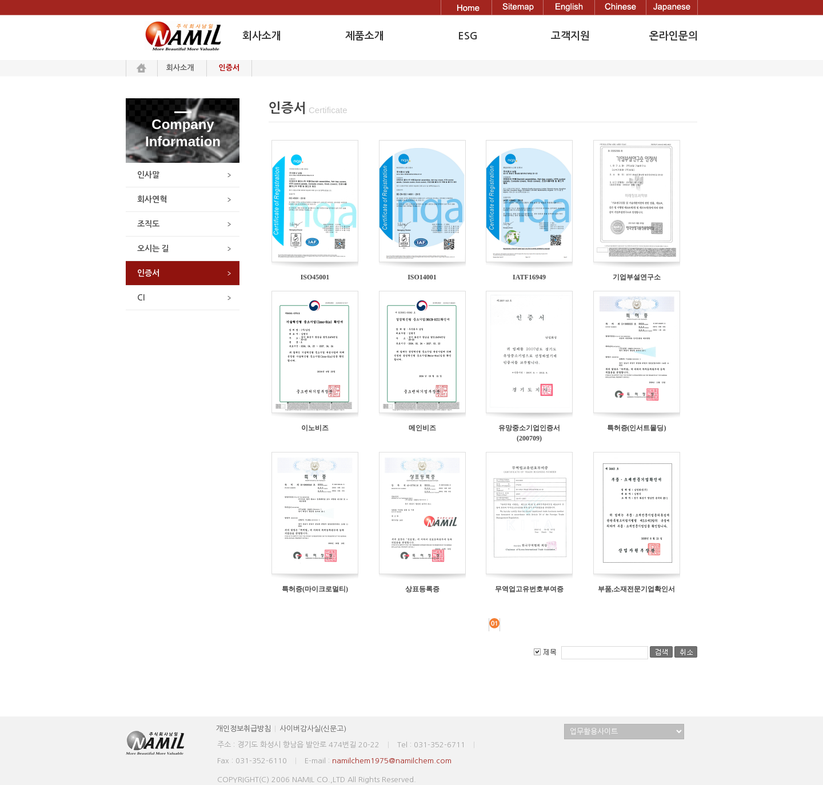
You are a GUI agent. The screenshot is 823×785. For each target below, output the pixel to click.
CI (141, 298)
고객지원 (570, 36)
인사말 (148, 175)
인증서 (148, 273)
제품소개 (364, 36)
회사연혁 (152, 199)
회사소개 (180, 67)
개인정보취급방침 (243, 728)
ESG (468, 36)
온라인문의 (673, 36)
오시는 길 (153, 249)
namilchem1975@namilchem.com (392, 760)
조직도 (148, 224)
